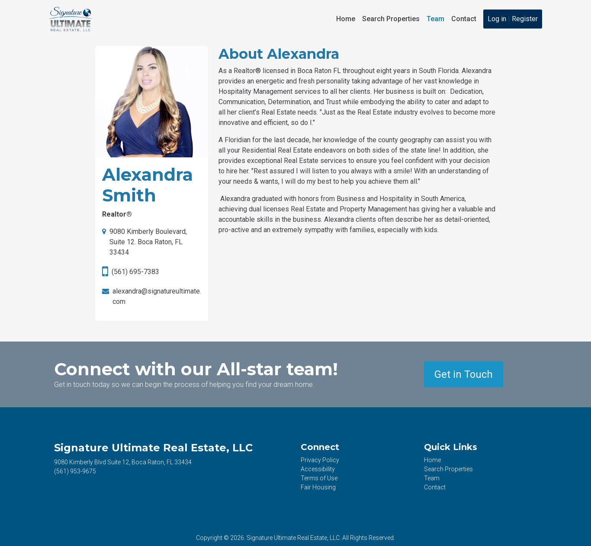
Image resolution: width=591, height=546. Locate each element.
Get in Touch (463, 374)
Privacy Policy (320, 460)
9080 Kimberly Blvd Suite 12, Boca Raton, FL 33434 (123, 462)
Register (525, 19)
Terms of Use (319, 478)
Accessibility (318, 469)
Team (435, 19)
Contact (463, 19)
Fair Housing (318, 487)
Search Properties (391, 19)
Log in (497, 19)
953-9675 (75, 471)
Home (345, 19)
